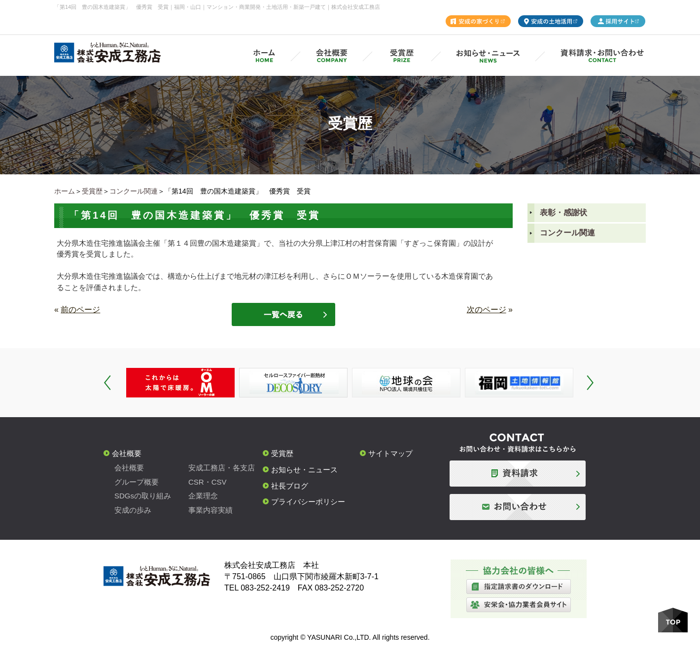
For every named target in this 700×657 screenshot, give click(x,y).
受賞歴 (92, 191)
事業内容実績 (210, 510)
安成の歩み (132, 510)
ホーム (64, 191)
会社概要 (126, 453)
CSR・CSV (207, 482)
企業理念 (203, 496)
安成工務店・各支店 (221, 467)
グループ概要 (136, 482)
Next (590, 383)
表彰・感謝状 (563, 212)
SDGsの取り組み (142, 496)
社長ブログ (289, 486)
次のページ (486, 309)
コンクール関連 (133, 191)
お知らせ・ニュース (304, 469)
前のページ (80, 309)
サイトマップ (390, 453)
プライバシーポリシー (308, 501)
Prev (107, 383)
